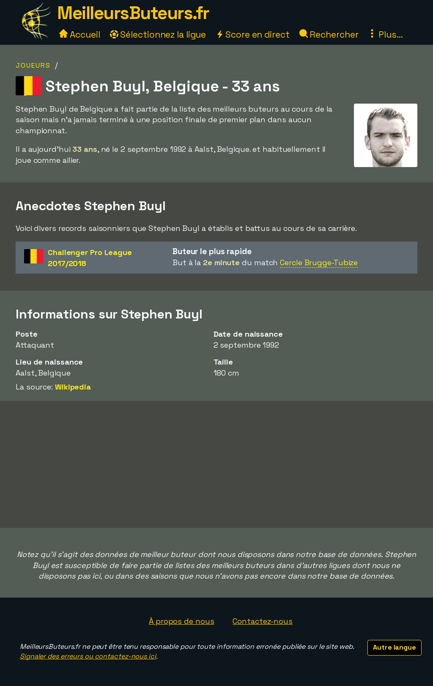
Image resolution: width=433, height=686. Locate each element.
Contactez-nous (263, 621)
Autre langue (394, 647)
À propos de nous (181, 621)
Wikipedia (73, 387)
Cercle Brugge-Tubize (319, 262)
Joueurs (33, 65)
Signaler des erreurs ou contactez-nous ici (88, 656)
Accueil (79, 34)
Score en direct (252, 34)
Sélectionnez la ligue (158, 34)
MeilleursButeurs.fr (133, 13)
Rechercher (329, 34)
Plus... (385, 34)
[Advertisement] (216, 464)
